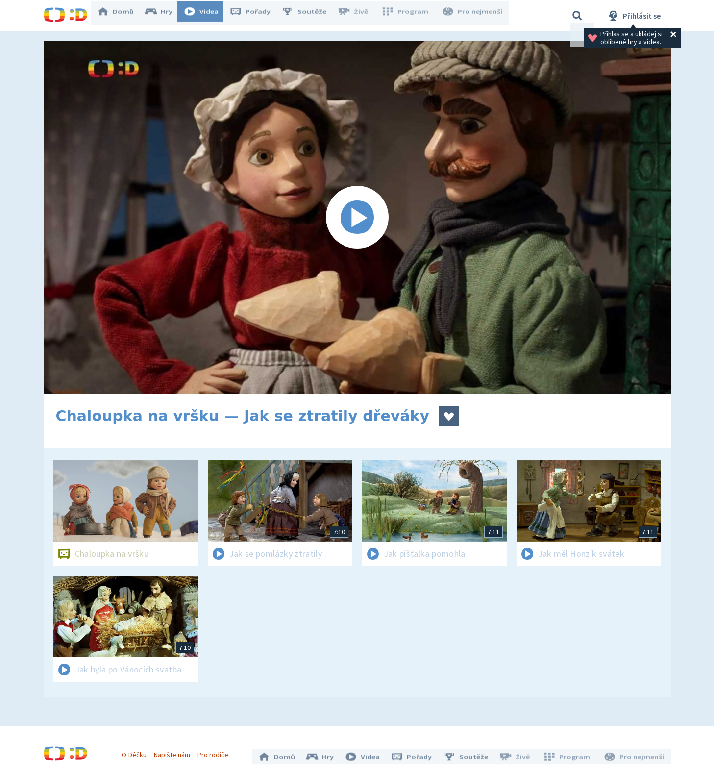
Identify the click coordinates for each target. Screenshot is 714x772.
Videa (208, 15)
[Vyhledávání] (577, 15)
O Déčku (137, 751)
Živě (359, 15)
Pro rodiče (216, 751)
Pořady (257, 15)
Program (409, 15)
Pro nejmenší (474, 15)
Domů (122, 15)
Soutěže (311, 15)
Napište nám (175, 751)
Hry (165, 15)
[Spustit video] (357, 217)
